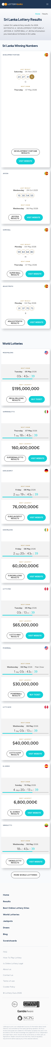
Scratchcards (10, 940)
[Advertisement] (25, 118)
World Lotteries (11, 914)
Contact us (8, 975)
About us (7, 969)
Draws (6, 927)
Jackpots (8, 921)
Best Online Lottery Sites (16, 908)
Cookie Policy (9, 987)
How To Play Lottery (12, 958)
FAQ (5, 952)
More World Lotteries (25, 875)
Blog (5, 934)
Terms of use (9, 981)
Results (7, 901)
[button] (47, 4)
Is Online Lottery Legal (13, 963)
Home (37, 14)
